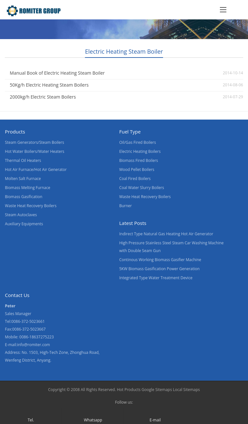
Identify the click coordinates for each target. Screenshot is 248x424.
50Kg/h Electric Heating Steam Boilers (49, 85)
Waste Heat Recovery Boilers (31, 205)
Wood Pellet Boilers (136, 169)
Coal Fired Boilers (134, 178)
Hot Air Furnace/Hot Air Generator (36, 169)
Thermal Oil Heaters (23, 160)
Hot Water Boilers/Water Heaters (34, 151)
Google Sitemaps (156, 389)
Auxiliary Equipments (24, 224)
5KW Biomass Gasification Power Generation (159, 268)
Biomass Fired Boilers (138, 160)
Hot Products (128, 389)
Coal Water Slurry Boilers (141, 187)
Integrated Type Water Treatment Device (155, 278)
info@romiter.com (33, 344)
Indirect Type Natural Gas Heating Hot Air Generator (166, 234)
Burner (125, 205)
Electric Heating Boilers (139, 151)
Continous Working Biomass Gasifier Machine (160, 259)
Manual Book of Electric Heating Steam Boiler (57, 73)
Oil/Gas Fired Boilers (137, 142)
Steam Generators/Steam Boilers (34, 142)
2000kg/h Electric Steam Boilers (43, 97)
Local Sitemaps (186, 389)
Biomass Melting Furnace (27, 187)
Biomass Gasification (23, 196)
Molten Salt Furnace (23, 178)
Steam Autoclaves (21, 214)
